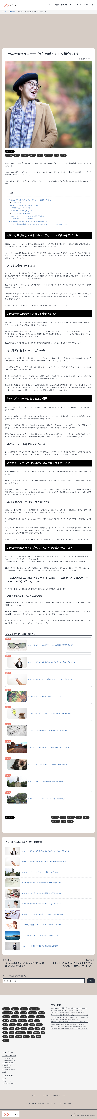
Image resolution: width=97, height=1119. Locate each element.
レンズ (79, 5)
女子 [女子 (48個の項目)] (26, 1024)
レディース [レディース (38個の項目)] (40, 1017)
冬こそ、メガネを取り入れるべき (21, 213)
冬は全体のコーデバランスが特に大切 (22, 218)
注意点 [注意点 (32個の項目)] (24, 1028)
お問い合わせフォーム (8, 1083)
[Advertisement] (48, 31)
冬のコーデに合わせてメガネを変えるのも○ (24, 205)
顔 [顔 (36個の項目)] (33, 1036)
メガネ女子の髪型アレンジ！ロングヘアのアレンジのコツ (33, 925)
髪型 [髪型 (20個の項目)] (39, 1036)
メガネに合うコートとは (18, 202)
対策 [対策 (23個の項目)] (5, 1028)
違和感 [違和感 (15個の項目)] (19, 1036)
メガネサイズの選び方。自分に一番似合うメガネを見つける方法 (69, 1010)
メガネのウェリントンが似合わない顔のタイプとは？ (31, 872)
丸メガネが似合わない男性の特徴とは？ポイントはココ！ (33, 882)
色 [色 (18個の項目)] (43, 1032)
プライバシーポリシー (8, 1081)
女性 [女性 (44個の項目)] (32, 1024)
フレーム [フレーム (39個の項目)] (6, 1017)
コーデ (17, 155)
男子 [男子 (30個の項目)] (5, 1032)
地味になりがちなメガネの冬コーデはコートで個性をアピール (30, 200)
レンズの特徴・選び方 (8, 1069)
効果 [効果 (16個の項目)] (31, 1020)
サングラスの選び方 (7, 1058)
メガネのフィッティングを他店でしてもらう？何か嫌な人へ (34, 914)
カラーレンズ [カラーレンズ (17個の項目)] (8, 1013)
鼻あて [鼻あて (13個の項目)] (6, 1040)
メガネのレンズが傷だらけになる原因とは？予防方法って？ (34, 893)
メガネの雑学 (11, 12)
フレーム (72, 5)
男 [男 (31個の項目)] (43, 1028)
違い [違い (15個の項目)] (12, 1036)
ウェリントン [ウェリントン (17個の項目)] (34, 1009)
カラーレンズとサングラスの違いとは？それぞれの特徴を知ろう (35, 861)
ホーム (50, 5)
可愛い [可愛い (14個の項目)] (12, 1024)
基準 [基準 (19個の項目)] (19, 1024)
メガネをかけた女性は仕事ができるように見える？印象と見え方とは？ (37, 851)
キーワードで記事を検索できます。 (14, 976)
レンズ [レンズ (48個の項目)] (6, 1020)
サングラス (87, 5)
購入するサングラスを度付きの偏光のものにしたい (65, 1019)
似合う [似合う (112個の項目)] (14, 1020)
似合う (40, 155)
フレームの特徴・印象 (8, 1060)
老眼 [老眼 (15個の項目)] (30, 1032)
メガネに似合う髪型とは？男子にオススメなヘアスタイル (33, 904)
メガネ (33, 155)
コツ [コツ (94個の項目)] (17, 1013)
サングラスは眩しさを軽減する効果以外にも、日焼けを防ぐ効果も (69, 1029)
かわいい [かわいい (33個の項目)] (24, 1009)
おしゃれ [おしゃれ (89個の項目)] (6, 1009)
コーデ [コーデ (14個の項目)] (24, 1013)
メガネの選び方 (6, 1065)
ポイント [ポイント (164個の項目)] (15, 1017)
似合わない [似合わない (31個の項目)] (23, 1020)
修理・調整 (64, 5)
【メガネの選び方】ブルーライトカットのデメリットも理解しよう (69, 1017)
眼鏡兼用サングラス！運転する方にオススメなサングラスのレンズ (69, 1022)
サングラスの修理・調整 (9, 1056)
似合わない (49, 155)
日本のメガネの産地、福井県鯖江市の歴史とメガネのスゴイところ (69, 1015)
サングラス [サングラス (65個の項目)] (33, 1013)
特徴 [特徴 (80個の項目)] (31, 1028)
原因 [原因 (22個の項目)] (5, 1024)
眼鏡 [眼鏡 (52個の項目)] (12, 1032)
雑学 (93, 5)
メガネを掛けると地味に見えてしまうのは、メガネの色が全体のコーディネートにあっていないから (39, 224)
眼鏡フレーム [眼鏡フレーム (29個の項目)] (21, 1032)
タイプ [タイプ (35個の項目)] (42, 1013)
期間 (57, 155)
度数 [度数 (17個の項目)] (12, 1028)
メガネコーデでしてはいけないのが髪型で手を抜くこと (28, 216)
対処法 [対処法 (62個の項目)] (39, 1024)
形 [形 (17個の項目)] (17, 1028)
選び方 (57, 5)
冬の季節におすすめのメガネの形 (21, 208)
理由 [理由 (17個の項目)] (37, 1028)
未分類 (4, 1072)
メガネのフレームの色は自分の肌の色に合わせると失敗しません (69, 1026)
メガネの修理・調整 (7, 1063)
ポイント (25, 155)
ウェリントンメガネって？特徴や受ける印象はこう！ (31, 935)
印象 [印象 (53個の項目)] (37, 1020)
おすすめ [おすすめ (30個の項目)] (15, 1009)
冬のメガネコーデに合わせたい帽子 (21, 211)
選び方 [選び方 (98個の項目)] (27, 1036)
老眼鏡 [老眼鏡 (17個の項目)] (37, 1032)
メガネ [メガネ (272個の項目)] (24, 1017)
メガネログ (81, 1115)
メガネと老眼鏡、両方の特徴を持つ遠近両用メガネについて (67, 1024)
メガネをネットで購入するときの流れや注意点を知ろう (32, 946)
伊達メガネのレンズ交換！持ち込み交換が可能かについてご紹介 (69, 1008)
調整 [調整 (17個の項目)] (5, 1036)
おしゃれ (9, 155)
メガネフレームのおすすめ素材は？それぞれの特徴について (67, 1012)
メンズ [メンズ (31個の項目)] (31, 1017)
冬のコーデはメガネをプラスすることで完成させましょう (29, 221)
